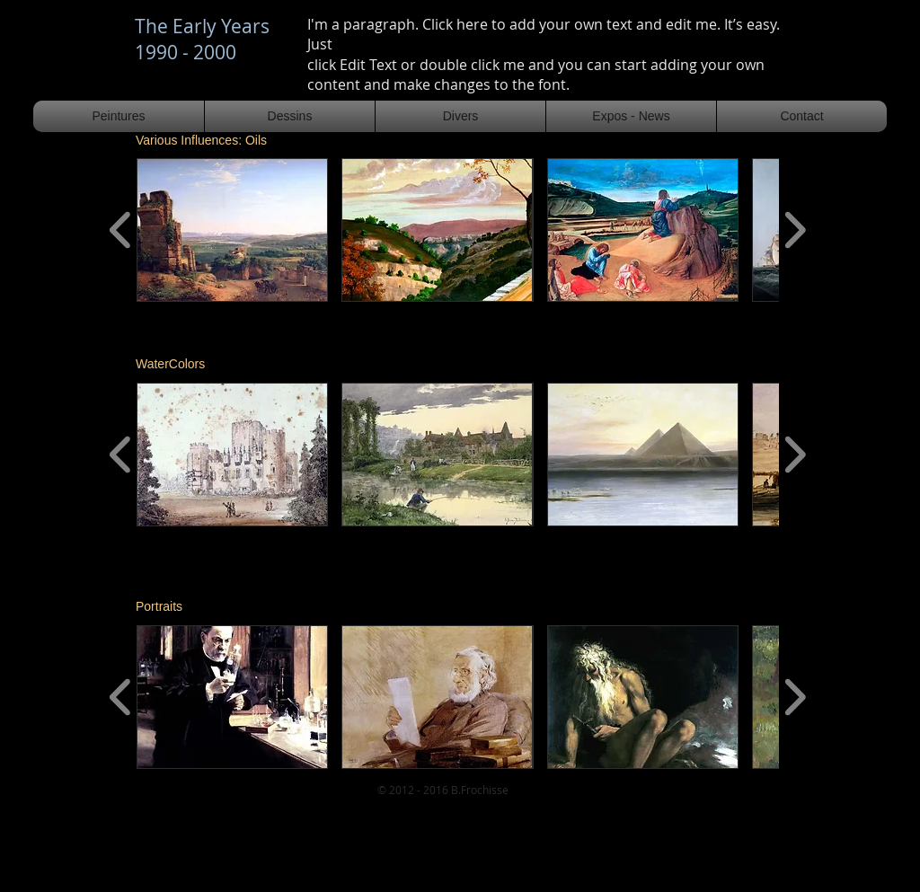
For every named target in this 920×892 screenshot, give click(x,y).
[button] (232, 230)
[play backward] (121, 230)
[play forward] (794, 230)
